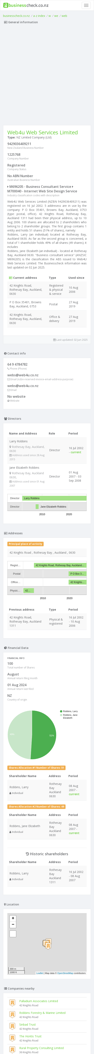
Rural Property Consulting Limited (41, 1048)
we (56, 16)
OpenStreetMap (65, 973)
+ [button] (13, 919)
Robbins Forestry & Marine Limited (42, 1013)
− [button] (13, 925)
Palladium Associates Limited (38, 1001)
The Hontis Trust (30, 1036)
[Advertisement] (47, 76)
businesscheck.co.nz (16, 16)
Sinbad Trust (27, 1024)
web (64, 16)
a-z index (39, 16)
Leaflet (39, 973)
